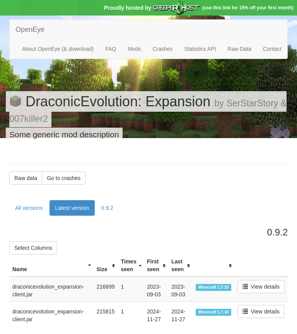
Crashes (162, 49)
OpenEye (29, 29)
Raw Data (239, 49)
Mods (134, 49)
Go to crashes (63, 178)
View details (261, 287)
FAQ (110, 49)
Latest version (72, 208)
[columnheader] (51, 265)
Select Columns (33, 248)
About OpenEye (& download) (58, 49)
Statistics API (200, 49)
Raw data (25, 178)
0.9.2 (107, 208)
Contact (272, 49)
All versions (29, 208)
